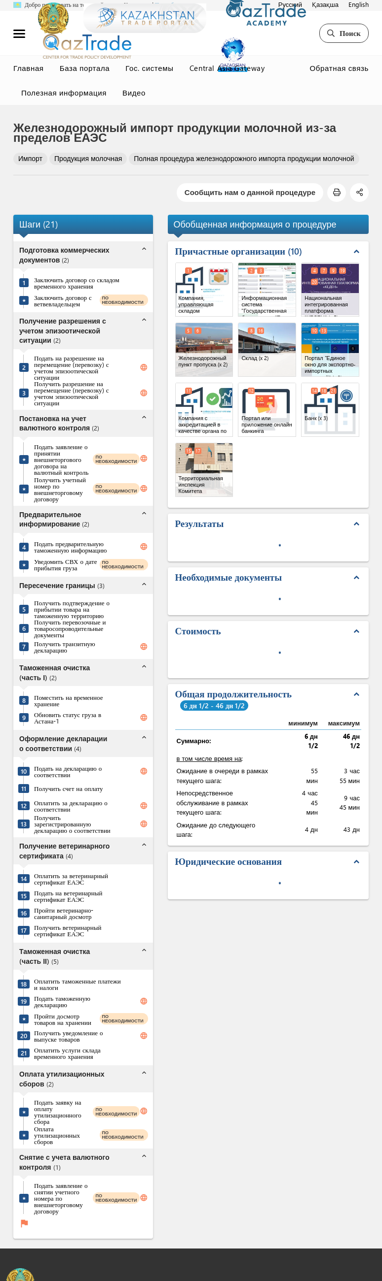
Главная (28, 68)
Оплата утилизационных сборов (57, 1135)
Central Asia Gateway (227, 68)
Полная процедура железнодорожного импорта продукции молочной (244, 158)
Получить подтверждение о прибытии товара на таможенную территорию (72, 609)
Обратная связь (339, 68)
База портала (85, 68)
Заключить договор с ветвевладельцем (63, 300)
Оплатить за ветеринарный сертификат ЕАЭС (71, 878)
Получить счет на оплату (68, 788)
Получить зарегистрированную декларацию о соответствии (72, 823)
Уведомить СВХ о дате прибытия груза (65, 564)
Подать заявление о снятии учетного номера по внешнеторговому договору (60, 1198)
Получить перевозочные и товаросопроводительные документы (70, 628)
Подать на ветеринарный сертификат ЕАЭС (68, 895)
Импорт (30, 158)
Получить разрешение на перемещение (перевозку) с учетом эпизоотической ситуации (71, 393)
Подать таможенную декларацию (62, 1001)
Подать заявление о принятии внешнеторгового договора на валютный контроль (61, 459)
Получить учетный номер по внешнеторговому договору (60, 489)
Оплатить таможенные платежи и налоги (77, 984)
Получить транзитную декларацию (64, 646)
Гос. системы (149, 68)
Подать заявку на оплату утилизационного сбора (57, 1111)
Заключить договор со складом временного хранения (76, 282)
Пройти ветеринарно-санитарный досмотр (63, 913)
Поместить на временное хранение (68, 700)
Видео (134, 93)
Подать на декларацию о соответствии (68, 771)
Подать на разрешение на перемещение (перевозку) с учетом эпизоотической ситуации (71, 367)
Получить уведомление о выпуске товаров (68, 1035)
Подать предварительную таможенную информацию (70, 546)
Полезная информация (64, 93)
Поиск (344, 33)
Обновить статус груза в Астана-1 (67, 717)
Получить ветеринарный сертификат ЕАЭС (67, 930)
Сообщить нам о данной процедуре (250, 192)
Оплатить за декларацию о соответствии (71, 805)
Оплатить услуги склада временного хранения (67, 1053)
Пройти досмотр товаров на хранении (62, 1019)
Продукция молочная (88, 158)
